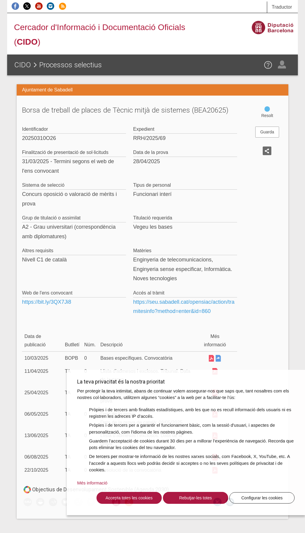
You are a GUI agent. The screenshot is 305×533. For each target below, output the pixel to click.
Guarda (267, 132)
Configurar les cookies (262, 497)
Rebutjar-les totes (195, 497)
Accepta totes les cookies (128, 497)
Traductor (282, 7)
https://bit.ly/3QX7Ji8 (46, 302)
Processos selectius (70, 65)
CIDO (22, 65)
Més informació (92, 482)
